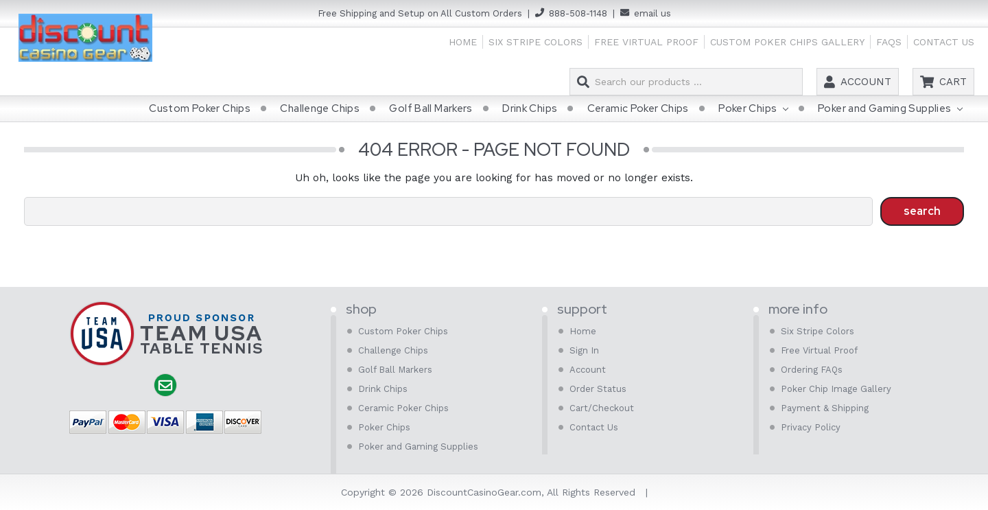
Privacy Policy (810, 427)
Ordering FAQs (812, 369)
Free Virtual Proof (646, 41)
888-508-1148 (578, 13)
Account (865, 82)
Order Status (597, 389)
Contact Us (943, 41)
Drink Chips (529, 108)
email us (652, 13)
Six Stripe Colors (536, 41)
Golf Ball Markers (430, 108)
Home (463, 41)
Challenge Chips (320, 108)
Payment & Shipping (825, 408)
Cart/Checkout (601, 408)
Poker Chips (753, 109)
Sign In (584, 350)
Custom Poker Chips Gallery (787, 41)
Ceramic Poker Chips (638, 108)
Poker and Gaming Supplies (890, 109)
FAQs (889, 41)
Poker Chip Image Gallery (836, 389)
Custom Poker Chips (199, 108)
